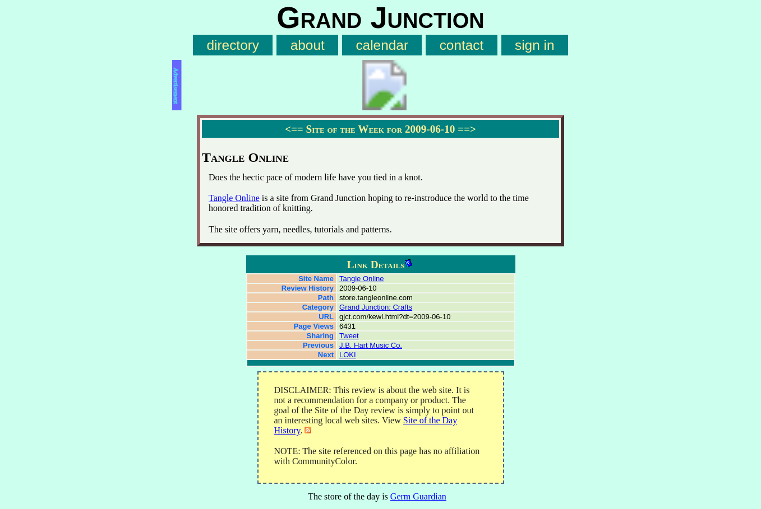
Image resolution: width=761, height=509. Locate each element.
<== (294, 129)
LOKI (347, 355)
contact (462, 45)
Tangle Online (234, 198)
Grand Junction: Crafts (375, 307)
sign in (535, 45)
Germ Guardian (418, 496)
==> (467, 129)
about (307, 45)
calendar (382, 45)
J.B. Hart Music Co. (370, 345)
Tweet (349, 335)
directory (232, 45)
